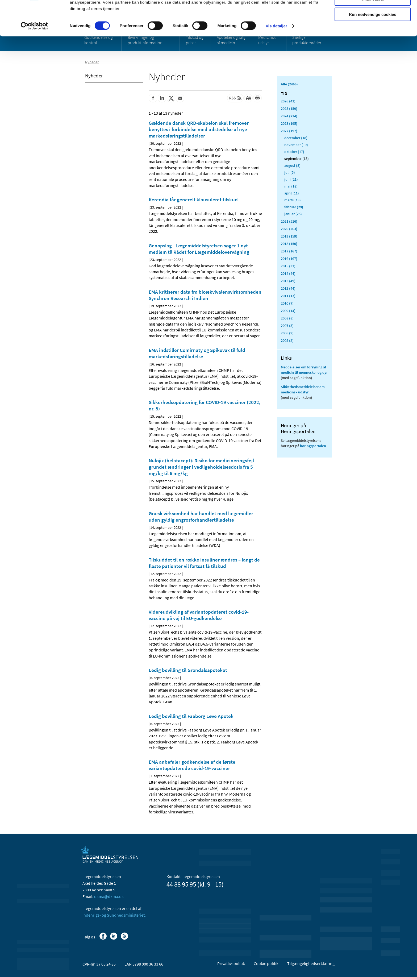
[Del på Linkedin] (162, 98)
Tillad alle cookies (373, 13)
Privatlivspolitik (231, 963)
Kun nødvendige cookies (372, 44)
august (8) (292, 165)
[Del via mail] (180, 98)
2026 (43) (288, 101)
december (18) (295, 137)
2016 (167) (289, 258)
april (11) (291, 193)
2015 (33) (288, 266)
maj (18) (291, 186)
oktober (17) (294, 151)
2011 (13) (288, 295)
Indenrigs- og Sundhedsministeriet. (114, 915)
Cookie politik (266, 963)
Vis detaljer (276, 55)
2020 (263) (289, 228)
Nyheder (94, 75)
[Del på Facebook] (153, 98)
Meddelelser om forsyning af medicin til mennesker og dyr (304, 370)
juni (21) (291, 179)
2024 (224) (289, 116)
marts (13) (292, 200)
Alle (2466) (289, 84)
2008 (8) (287, 318)
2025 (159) (289, 108)
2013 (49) (288, 280)
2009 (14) (288, 310)
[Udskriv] (257, 98)
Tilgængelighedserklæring (311, 963)
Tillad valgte (372, 29)
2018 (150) (289, 243)
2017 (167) (289, 251)
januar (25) (293, 213)
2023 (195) (289, 123)
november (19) (296, 144)
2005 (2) (287, 340)
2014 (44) (288, 273)
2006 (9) (287, 333)
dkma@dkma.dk (109, 896)
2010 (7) (287, 303)
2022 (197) (289, 130)
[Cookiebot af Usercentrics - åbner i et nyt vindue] (34, 56)
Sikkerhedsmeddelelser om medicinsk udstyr (303, 389)
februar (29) (293, 207)
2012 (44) (288, 288)
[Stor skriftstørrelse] (248, 98)
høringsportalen (313, 445)
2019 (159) (289, 236)
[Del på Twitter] (171, 98)
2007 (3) (287, 325)
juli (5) (289, 172)
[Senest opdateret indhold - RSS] (235, 98)
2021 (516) (289, 221)
